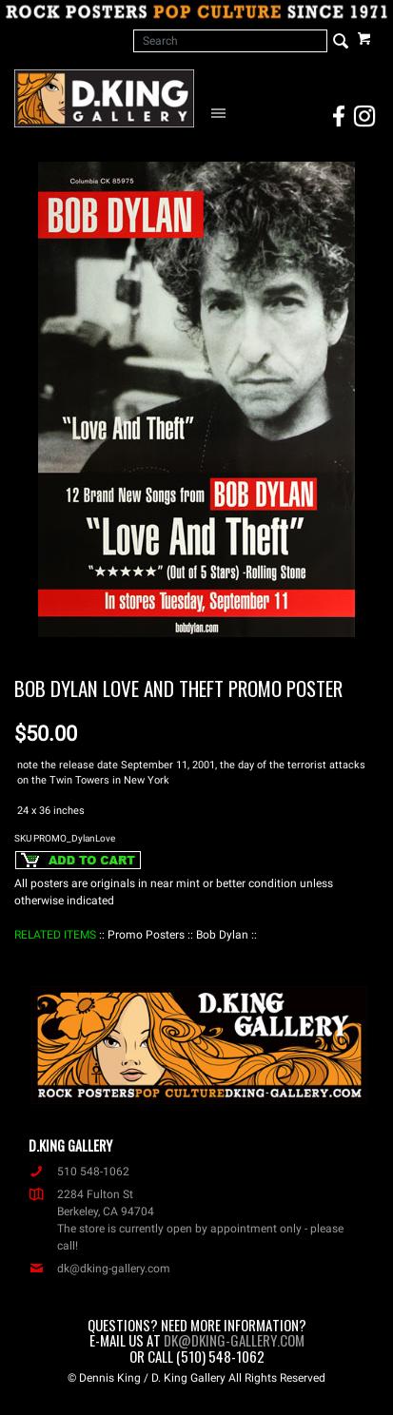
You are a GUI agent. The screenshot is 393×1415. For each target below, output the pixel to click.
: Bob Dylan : (222, 934)
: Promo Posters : (146, 934)
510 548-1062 (79, 1171)
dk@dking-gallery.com (99, 1268)
